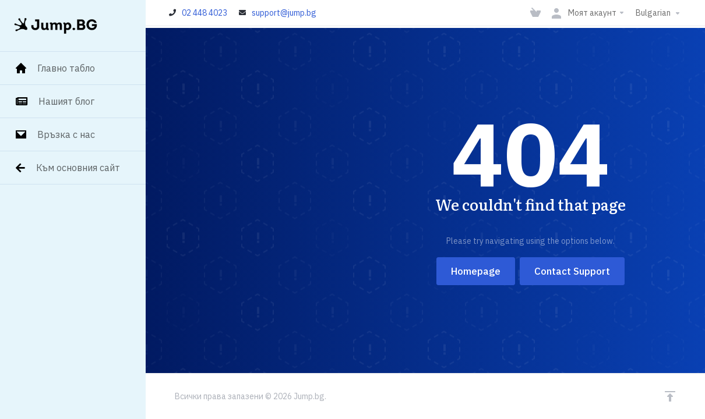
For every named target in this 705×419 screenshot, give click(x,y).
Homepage (475, 271)
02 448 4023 (204, 13)
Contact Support (572, 271)
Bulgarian (659, 13)
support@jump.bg (284, 13)
